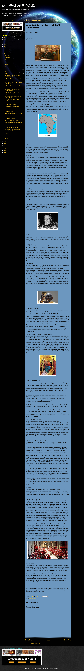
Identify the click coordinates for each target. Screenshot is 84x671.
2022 (5, 42)
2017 (5, 53)
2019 (5, 49)
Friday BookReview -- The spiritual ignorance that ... (13, 79)
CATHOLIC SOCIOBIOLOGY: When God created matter (13, 100)
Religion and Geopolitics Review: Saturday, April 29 (12, 76)
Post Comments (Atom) (36, 643)
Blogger (57, 668)
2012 (5, 150)
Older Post (67, 640)
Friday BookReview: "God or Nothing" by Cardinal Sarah (13, 93)
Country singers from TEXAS (11, 120)
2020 (5, 46)
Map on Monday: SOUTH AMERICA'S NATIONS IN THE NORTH (13, 126)
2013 (5, 148)
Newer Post (28, 640)
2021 (5, 44)
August (6, 64)
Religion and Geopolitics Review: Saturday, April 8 (12, 110)
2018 (5, 51)
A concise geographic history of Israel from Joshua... (12, 107)
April (6, 73)
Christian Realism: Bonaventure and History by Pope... (13, 97)
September (7, 62)
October (7, 60)
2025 (5, 39)
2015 (5, 143)
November (7, 57)
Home (48, 640)
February (7, 136)
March (6, 133)
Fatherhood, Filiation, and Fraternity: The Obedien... (13, 83)
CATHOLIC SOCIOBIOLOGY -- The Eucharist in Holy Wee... (13, 103)
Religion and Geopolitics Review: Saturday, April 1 (12, 130)
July (6, 66)
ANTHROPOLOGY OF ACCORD (19, 5)
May (6, 71)
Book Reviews (32, 598)
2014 (5, 145)
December (7, 55)
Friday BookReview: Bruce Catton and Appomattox (13, 114)
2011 (5, 152)
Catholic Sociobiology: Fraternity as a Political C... (13, 123)
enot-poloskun (45, 668)
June (6, 69)
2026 (5, 37)
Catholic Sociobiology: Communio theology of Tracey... (12, 86)
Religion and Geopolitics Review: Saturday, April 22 (12, 90)
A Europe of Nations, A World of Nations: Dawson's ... (12, 117)
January (7, 138)
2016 (5, 141)
